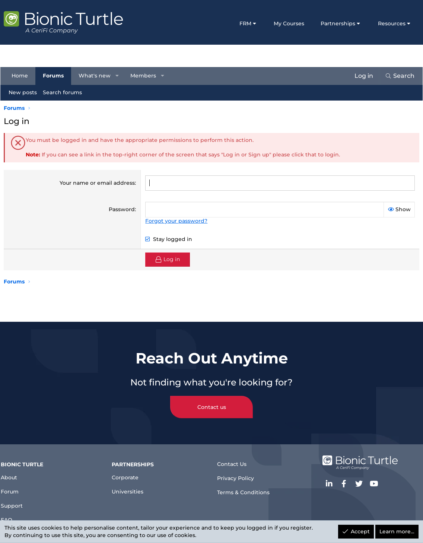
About (15, 472)
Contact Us (234, 459)
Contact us (211, 401)
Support (18, 502)
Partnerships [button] (338, 23)
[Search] (396, 76)
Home (23, 75)
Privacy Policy (238, 474)
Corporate (129, 472)
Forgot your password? (176, 220)
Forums (56, 75)
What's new (98, 75)
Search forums (65, 92)
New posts (26, 92)
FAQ (12, 517)
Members (146, 75)
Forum (16, 487)
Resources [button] (391, 23)
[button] (120, 76)
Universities (132, 487)
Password (122, 209)
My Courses (289, 23)
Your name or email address (97, 183)
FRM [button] (245, 23)
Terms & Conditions (246, 489)
